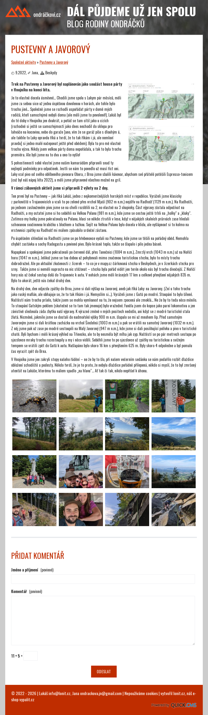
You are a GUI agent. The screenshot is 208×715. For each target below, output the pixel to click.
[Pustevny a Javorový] (161, 118)
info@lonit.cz (59, 693)
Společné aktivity (23, 62)
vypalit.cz (26, 699)
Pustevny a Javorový (54, 62)
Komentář (26, 591)
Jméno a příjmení (32, 570)
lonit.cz (179, 693)
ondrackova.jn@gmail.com (101, 693)
